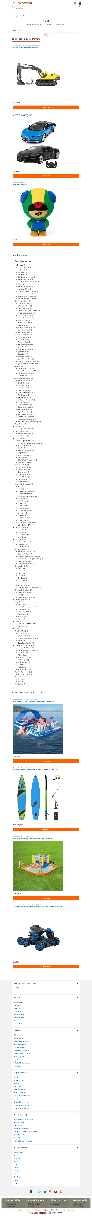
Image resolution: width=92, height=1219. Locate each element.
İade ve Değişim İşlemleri (22, 1096)
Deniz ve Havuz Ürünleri (23, 335)
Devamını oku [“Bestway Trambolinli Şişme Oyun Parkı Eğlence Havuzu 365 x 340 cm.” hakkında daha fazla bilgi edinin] (46, 898)
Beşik (20, 284)
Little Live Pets (22, 609)
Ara (77, 8)
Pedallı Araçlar (22, 395)
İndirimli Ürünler (20, 438)
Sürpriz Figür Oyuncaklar (26, 460)
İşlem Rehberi (18, 1083)
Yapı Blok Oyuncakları (22, 672)
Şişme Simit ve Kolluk (25, 359)
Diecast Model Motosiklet (26, 373)
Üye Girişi (17, 1021)
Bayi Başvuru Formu (20, 1060)
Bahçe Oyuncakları (24, 380)
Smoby (17, 628)
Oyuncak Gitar (22, 544)
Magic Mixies (22, 453)
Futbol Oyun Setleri (24, 388)
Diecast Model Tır (23, 376)
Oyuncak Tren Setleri (25, 563)
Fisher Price (17, 1138)
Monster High (22, 585)
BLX (19, 486)
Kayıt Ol (16, 988)
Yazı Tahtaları (22, 481)
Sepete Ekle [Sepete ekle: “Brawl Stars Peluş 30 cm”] (46, 244)
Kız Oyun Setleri (23, 320)
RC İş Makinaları (23, 662)
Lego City (21, 530)
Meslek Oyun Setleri (24, 417)
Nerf (19, 595)
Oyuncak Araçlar (17, 45)
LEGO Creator (22, 501)
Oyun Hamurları (23, 474)
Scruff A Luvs (22, 616)
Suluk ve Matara (23, 479)
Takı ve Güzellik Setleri (25, 327)
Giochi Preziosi (19, 424)
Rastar (16, 1168)
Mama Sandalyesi (23, 289)
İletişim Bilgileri (18, 1038)
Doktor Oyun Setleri (24, 407)
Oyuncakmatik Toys (21, 599)
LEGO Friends (22, 508)
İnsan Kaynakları (19, 1057)
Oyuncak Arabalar (24, 554)
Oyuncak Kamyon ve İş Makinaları (30, 45)
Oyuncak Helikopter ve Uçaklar (28, 556)
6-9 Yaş (20, 681)
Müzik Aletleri (19, 539)
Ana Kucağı (21, 272)
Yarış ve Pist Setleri (24, 332)
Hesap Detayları (19, 1002)
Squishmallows (23, 619)
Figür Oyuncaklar (23, 445)
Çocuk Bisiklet (22, 633)
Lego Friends (22, 532)
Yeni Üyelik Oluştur (20, 1024)
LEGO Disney (22, 503)
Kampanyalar (18, 1086)
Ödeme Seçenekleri (20, 1093)
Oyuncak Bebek (20, 566)
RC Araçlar (21, 655)
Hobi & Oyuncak (20, 431)
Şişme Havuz (22, 351)
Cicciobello (21, 573)
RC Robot (21, 665)
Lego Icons (21, 513)
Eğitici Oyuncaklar (24, 412)
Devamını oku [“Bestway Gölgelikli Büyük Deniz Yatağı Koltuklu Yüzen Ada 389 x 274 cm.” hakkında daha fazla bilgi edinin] (46, 761)
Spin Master (17, 1174)
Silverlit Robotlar (23, 669)
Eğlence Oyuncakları (24, 433)
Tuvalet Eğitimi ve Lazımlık (26, 296)
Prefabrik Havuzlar (24, 344)
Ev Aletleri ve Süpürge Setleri (27, 311)
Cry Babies (21, 575)
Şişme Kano (22, 354)
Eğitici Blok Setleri (24, 409)
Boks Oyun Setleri (24, 385)
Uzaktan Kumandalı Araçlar (25, 114)
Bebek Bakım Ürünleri (25, 279)
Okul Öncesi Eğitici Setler (26, 419)
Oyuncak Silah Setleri (25, 597)
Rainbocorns (22, 614)
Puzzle (17, 621)
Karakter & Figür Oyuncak (23, 441)
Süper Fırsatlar (18, 1125)
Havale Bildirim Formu (21, 1102)
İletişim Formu (18, 1080)
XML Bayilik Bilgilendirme (22, 1063)
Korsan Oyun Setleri (24, 323)
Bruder (16, 1183)
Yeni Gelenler (19, 684)
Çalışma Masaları (23, 467)
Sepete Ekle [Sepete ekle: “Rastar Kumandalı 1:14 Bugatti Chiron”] (46, 176)
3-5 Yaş (20, 679)
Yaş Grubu (18, 677)
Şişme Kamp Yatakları (25, 643)
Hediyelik (18, 426)
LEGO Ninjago (22, 520)
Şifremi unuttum (19, 1018)
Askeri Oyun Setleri (24, 303)
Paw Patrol (21, 457)
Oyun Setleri (22, 325)
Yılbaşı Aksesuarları (24, 429)
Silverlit (16, 1164)
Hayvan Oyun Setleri (24, 318)
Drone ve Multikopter (25, 648)
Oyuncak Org (22, 547)
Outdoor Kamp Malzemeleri (27, 638)
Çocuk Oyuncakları (21, 301)
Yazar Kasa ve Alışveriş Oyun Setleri (29, 421)
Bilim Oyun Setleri (23, 404)
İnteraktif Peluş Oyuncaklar (26, 607)
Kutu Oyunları (22, 436)
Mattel (16, 1180)
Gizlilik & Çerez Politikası (21, 1050)
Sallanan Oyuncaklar (24, 294)
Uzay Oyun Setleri (24, 330)
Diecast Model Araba (24, 368)
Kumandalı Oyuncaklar (25, 551)
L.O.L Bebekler (22, 580)
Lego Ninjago (22, 537)
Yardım (16, 1077)
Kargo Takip (17, 1008)
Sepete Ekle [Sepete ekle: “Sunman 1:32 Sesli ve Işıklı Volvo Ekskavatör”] (46, 107)
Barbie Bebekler (23, 571)
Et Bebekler (21, 578)
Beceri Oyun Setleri (24, 402)
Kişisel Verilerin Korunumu (22, 1053)
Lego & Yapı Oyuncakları (23, 484)
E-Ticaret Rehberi (19, 1047)
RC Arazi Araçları (23, 657)
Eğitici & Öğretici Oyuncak (23, 400)
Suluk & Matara (23, 477)
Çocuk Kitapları (23, 469)
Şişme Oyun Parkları (24, 356)
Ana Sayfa (15, 16)
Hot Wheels (17, 1177)
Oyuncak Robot (23, 561)
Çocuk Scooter (23, 636)
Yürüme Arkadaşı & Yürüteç (27, 298)
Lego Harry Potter (24, 535)
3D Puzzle (21, 626)
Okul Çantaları (22, 472)
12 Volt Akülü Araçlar (24, 267)
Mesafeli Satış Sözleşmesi (22, 1108)
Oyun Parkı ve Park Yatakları (27, 291)
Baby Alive (21, 568)
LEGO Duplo (22, 506)
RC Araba (15, 114)
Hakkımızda (17, 1035)
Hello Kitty (21, 604)
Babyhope (21, 274)
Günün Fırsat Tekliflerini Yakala (23, 1119)
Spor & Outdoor (20, 631)
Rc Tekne (21, 667)
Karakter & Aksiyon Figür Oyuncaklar (25, 1132)
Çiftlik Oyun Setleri (24, 306)
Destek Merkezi (19, 1014)
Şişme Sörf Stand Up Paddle (27, 361)
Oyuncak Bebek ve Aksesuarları (28, 588)
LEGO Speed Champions (26, 522)
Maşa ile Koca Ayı (23, 455)
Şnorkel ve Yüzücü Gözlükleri (27, 364)
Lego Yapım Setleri (21, 527)
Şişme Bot (21, 347)
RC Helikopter (22, 660)
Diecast (17, 366)
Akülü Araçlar (19, 265)
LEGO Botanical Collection (26, 496)
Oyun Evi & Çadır (23, 390)
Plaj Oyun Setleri (23, 339)
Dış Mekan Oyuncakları (22, 378)
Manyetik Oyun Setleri (25, 414)
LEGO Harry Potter (24, 510)
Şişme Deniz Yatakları (25, 349)
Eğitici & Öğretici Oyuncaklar (23, 1141)
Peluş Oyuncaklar (20, 182)
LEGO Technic (22, 525)
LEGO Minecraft (23, 518)
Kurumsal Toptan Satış (21, 1041)
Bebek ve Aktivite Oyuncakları (27, 282)
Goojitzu (20, 448)
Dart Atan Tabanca (24, 592)
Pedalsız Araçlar (23, 397)
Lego (15, 1155)
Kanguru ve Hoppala (24, 286)
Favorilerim (17, 1011)
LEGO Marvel (22, 515)
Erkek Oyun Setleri (24, 308)
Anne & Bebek (19, 270)
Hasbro (16, 1161)
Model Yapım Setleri (24, 674)
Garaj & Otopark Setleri (25, 315)
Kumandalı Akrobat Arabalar (27, 650)
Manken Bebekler (23, 583)
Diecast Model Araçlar (25, 371)
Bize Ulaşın (17, 1066)
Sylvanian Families (24, 462)
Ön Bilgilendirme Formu (21, 1105)
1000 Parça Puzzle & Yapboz (27, 624)
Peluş (14, 182)
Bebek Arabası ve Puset (25, 277)
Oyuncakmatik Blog (20, 1044)
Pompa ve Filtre (23, 342)
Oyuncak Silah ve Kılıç (22, 590)
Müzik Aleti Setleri (24, 542)
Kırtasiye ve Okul (20, 465)
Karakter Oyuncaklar (24, 450)
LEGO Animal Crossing (25, 491)
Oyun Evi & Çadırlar (24, 392)
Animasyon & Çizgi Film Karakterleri (29, 443)
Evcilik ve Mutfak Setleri (25, 313)
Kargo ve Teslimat (19, 1089)
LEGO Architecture (24, 494)
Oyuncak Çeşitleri (19, 1122)
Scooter (20, 640)
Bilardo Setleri (22, 383)
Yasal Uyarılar (18, 1099)
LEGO (20, 489)
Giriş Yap (16, 991)
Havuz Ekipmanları (24, 337)
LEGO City (21, 498)
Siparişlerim (17, 1005)
